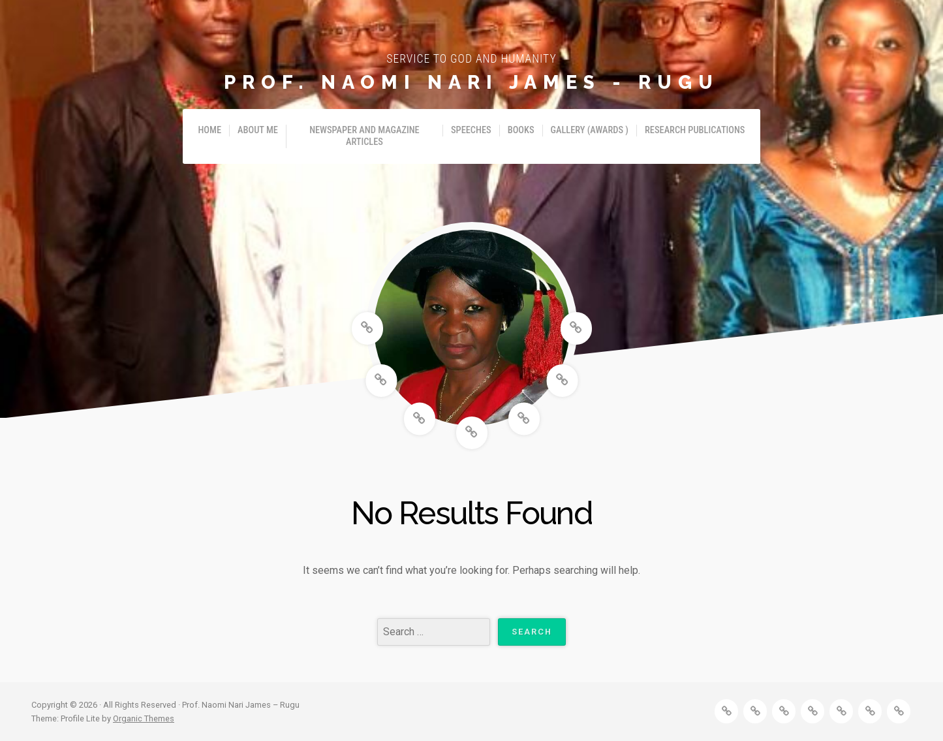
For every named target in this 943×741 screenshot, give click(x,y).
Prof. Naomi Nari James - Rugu (471, 82)
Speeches (471, 130)
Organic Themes (143, 718)
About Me (258, 130)
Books (521, 130)
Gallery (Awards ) (589, 130)
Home (210, 130)
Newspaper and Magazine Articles (364, 136)
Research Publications (695, 130)
